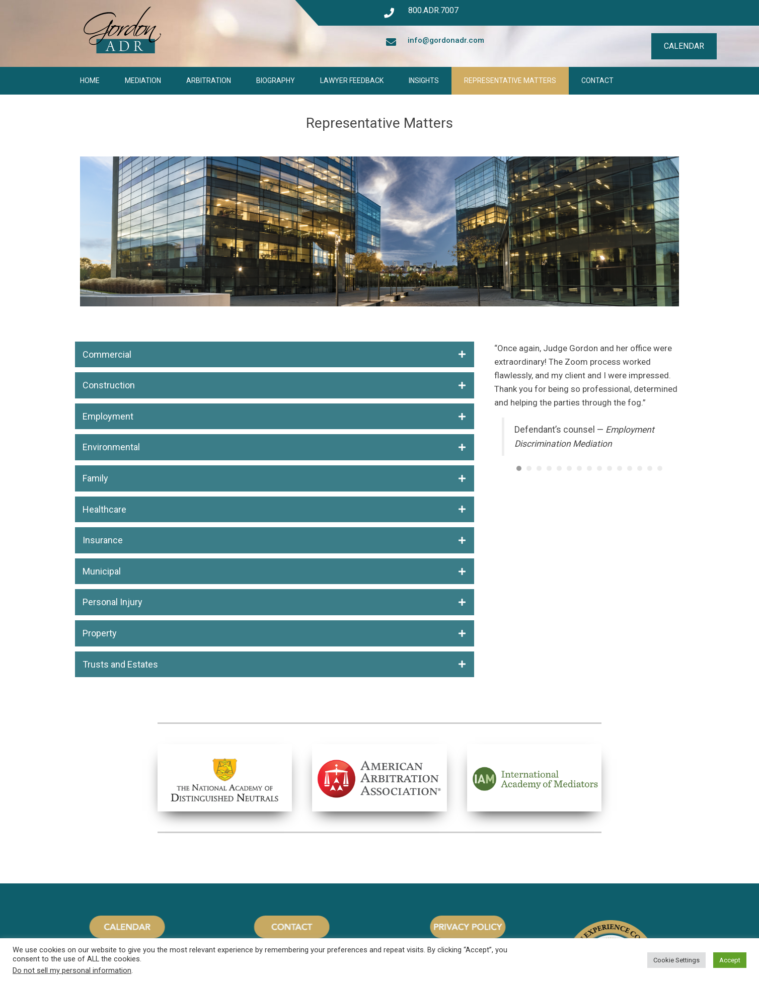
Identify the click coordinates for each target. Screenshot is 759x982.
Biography (275, 80)
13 (639, 468)
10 (609, 468)
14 (649, 468)
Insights (424, 80)
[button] (274, 355)
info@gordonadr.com (446, 40)
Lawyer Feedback (352, 80)
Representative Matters (510, 80)
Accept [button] (729, 960)
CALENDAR (684, 46)
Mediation (143, 80)
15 (659, 468)
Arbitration (208, 80)
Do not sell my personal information (72, 970)
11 (619, 468)
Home (90, 80)
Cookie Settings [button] (676, 960)
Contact (597, 80)
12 (629, 468)
